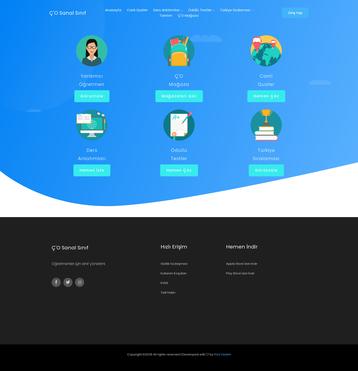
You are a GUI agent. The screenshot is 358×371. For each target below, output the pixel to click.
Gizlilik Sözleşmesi (174, 264)
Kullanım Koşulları (174, 273)
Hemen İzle (91, 170)
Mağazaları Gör (178, 96)
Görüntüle (91, 96)
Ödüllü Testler (201, 10)
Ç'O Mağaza (188, 15)
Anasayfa (113, 10)
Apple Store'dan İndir (241, 264)
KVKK (164, 283)
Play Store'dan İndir (240, 273)
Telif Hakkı (168, 292)
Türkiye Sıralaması (236, 10)
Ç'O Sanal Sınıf (67, 12)
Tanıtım (165, 15)
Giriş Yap (295, 13)
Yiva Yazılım (222, 354)
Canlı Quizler (137, 10)
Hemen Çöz (266, 96)
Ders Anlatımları (168, 10)
